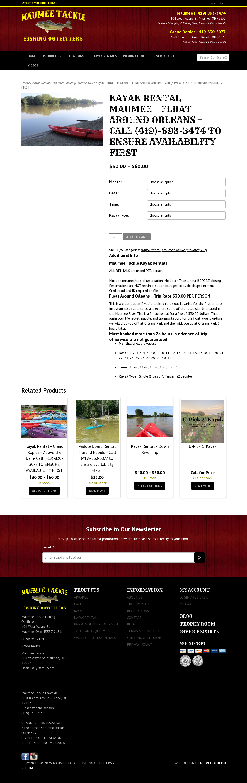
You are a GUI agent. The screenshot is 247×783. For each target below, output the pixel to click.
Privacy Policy (139, 644)
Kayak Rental (41, 83)
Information (135, 56)
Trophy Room (138, 604)
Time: (114, 204)
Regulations (138, 611)
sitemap (28, 768)
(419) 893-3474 (211, 13)
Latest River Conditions (38, 3)
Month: (115, 181)
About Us (134, 597)
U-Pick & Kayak (203, 446)
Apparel (81, 597)
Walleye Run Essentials (95, 637)
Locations (77, 56)
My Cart (186, 604)
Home (32, 56)
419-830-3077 (212, 32)
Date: (114, 193)
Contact (134, 617)
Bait (77, 604)
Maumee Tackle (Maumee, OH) (72, 83)
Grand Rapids (182, 32)
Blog (131, 624)
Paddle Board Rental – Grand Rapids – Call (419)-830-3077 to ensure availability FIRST (97, 458)
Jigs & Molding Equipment (97, 624)
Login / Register (194, 597)
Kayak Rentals (105, 56)
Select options (44, 491)
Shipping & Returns (144, 637)
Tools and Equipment (93, 631)
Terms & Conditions (144, 631)
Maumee (185, 13)
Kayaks (80, 611)
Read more (97, 491)
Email (48, 547)
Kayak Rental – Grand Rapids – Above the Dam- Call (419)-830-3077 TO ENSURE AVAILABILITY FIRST (44, 458)
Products (52, 56)
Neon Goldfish (213, 763)
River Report (164, 56)
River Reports (199, 631)
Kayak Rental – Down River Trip (150, 449)
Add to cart (136, 237)
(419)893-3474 (32, 639)
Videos (33, 65)
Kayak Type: (119, 215)
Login (212, 3)
